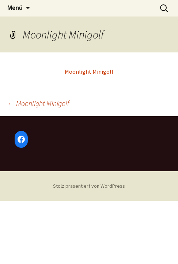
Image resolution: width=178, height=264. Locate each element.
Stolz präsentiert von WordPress (89, 186)
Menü (15, 8)
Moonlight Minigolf (89, 71)
